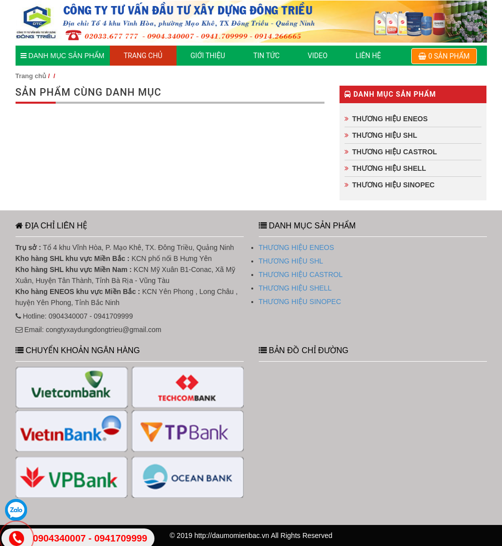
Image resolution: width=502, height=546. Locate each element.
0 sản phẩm (443, 56)
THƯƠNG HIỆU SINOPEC (393, 185)
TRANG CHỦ (143, 56)
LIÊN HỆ (368, 56)
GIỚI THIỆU (208, 56)
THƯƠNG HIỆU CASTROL (394, 152)
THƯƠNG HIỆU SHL (384, 135)
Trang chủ (31, 76)
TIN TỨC (266, 56)
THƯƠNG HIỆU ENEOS (390, 119)
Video (318, 56)
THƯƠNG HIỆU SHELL (389, 168)
